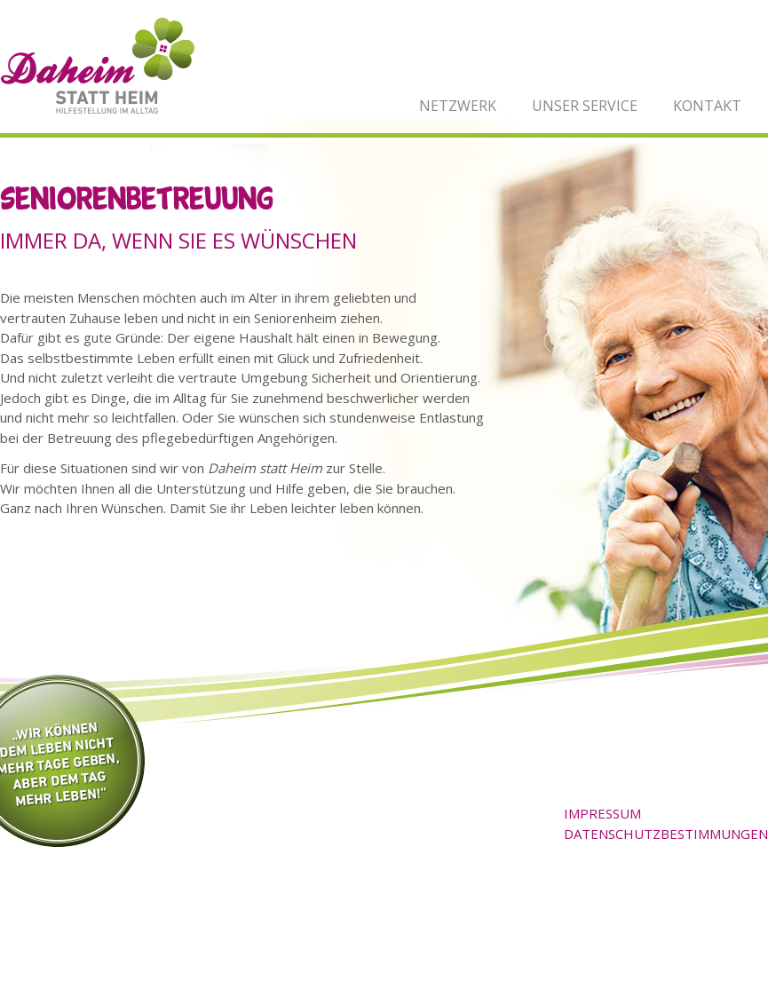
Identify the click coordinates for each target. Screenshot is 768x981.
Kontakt (707, 105)
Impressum (602, 813)
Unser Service (584, 105)
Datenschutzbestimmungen (666, 834)
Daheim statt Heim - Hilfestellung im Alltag (97, 66)
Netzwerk (457, 105)
